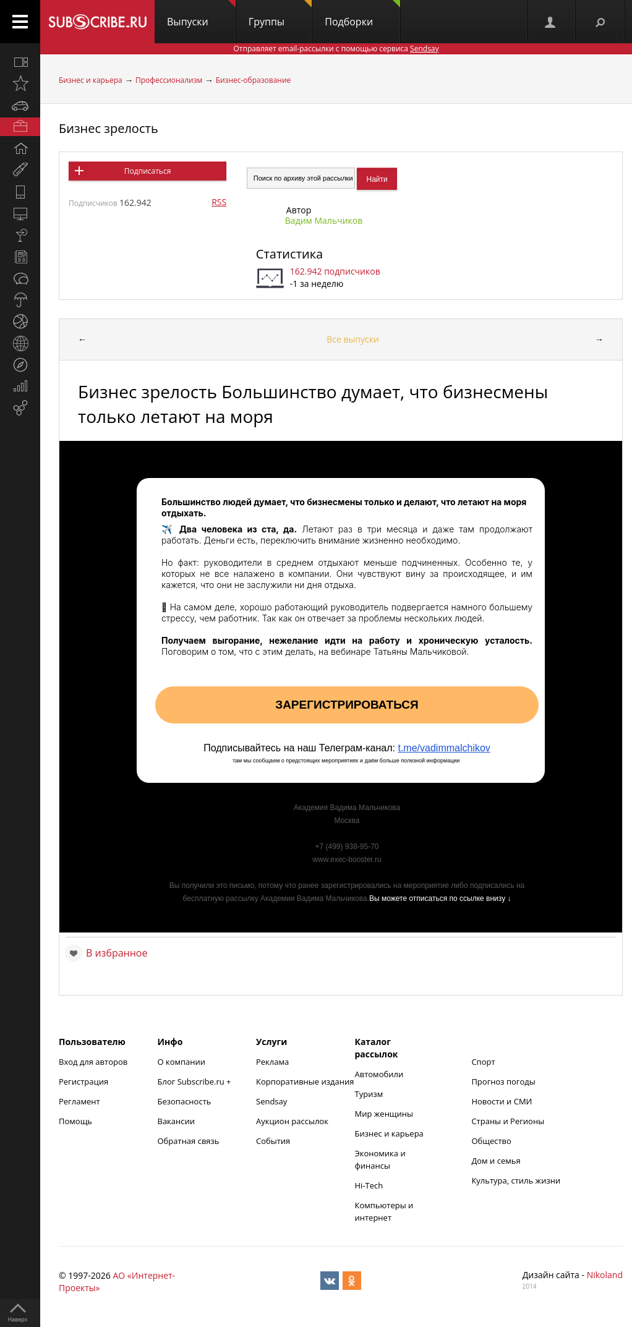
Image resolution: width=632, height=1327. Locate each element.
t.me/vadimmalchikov (444, 748)
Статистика (289, 253)
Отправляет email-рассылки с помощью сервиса (335, 48)
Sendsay (271, 1101)
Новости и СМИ (501, 1101)
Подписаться (147, 171)
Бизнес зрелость (108, 128)
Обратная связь (189, 1140)
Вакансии (176, 1121)
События (273, 1140)
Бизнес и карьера (90, 80)
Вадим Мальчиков (323, 220)
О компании (182, 1061)
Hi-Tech (369, 1185)
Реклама (272, 1061)
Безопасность (184, 1101)
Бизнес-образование (253, 80)
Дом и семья (495, 1160)
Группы (280, 14)
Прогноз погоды (503, 1081)
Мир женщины (384, 1113)
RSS (218, 202)
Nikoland (605, 1275)
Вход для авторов (93, 1061)
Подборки (362, 14)
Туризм (369, 1093)
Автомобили (379, 1074)
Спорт (483, 1061)
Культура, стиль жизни (515, 1180)
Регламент (79, 1101)
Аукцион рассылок (292, 1121)
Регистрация (83, 1081)
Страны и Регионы (507, 1121)
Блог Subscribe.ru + (195, 1081)
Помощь (75, 1121)
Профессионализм (168, 80)
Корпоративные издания (305, 1081)
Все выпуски (353, 339)
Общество (491, 1140)
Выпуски (201, 14)
